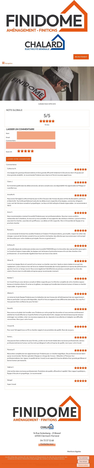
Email (8, 137)
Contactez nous (47, 445)
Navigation (8, 63)
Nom (7, 133)
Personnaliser (83, 465)
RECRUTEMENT (81, 57)
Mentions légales (74, 453)
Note (9, 153)
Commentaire (11, 141)
